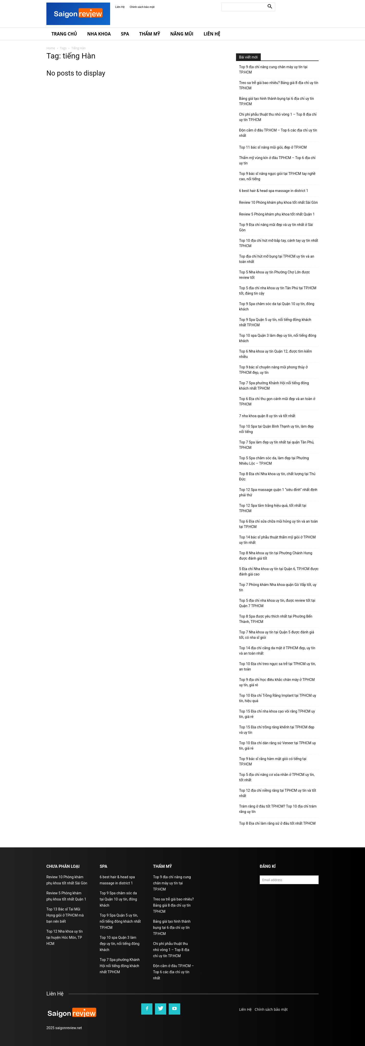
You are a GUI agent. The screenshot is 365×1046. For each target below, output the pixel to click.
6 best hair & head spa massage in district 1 (273, 191)
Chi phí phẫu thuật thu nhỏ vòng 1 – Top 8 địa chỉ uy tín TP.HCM (278, 117)
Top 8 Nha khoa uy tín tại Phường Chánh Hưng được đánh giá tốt (275, 555)
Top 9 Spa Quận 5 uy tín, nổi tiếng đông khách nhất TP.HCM (275, 322)
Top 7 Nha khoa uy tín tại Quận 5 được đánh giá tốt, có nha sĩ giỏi (276, 635)
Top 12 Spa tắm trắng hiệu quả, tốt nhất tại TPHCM (272, 508)
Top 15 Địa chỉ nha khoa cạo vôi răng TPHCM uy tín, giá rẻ (277, 714)
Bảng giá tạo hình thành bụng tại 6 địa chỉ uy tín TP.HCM (276, 101)
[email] (289, 879)
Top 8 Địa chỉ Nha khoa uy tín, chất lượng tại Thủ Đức (277, 476)
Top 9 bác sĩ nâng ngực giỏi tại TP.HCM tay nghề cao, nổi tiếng (277, 176)
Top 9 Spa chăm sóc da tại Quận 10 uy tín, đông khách (276, 306)
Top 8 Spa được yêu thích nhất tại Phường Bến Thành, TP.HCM (275, 619)
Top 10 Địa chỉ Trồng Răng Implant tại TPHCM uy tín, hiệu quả (277, 698)
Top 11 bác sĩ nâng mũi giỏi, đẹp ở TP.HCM (273, 147)
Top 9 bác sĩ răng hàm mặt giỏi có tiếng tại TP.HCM (272, 761)
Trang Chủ (64, 34)
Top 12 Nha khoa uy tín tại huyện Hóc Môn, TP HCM (64, 937)
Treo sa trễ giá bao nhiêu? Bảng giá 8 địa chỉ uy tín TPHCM (278, 85)
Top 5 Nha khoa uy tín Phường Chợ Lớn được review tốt (274, 275)
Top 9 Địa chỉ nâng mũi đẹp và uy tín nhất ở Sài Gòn (276, 227)
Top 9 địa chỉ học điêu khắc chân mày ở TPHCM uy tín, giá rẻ (277, 682)
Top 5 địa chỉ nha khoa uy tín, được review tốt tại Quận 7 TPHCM (277, 603)
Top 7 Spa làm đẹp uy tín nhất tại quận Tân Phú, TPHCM (276, 445)
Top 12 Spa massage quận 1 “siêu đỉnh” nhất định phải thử (278, 492)
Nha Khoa (99, 34)
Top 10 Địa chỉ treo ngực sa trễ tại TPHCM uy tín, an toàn (277, 666)
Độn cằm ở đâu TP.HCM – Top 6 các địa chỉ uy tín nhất (278, 133)
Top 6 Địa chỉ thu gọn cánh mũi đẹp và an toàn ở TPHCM (277, 401)
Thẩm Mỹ (149, 34)
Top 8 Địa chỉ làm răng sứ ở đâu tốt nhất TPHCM (277, 823)
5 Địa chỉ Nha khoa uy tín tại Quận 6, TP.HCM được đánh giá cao (279, 571)
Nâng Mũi (181, 34)
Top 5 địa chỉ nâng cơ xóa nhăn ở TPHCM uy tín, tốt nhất (277, 777)
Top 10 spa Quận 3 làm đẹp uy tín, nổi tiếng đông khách (277, 338)
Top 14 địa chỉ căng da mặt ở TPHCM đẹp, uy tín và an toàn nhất (277, 650)
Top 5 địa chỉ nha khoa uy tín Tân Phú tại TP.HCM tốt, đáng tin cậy (277, 290)
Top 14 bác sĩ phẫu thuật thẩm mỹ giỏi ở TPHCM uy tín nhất (277, 540)
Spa (125, 34)
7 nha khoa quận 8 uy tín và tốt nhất (267, 416)
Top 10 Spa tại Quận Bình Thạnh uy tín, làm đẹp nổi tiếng (276, 429)
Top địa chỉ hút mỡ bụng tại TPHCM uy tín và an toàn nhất (276, 259)
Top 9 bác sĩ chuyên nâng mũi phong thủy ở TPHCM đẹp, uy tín (273, 370)
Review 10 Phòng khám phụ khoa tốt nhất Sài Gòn (278, 202)
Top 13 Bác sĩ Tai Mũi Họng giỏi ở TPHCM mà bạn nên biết (65, 915)
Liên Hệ (120, 7)
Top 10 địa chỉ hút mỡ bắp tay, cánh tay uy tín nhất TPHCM (278, 243)
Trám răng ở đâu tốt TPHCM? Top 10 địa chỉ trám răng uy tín (278, 809)
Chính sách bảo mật (142, 7)
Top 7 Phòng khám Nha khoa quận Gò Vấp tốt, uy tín (277, 587)
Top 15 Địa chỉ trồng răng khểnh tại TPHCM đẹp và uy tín (276, 730)
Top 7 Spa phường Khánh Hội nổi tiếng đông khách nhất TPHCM (274, 385)
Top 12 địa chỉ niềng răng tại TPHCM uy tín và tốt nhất (277, 793)
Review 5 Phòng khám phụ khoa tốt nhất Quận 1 (277, 214)
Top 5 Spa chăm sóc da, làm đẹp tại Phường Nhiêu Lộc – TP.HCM (274, 460)
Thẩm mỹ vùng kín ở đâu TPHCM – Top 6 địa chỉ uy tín (277, 160)
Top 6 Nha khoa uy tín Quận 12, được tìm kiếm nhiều (275, 354)
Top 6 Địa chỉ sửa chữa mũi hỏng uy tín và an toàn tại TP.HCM (278, 524)
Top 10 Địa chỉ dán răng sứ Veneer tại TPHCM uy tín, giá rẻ (277, 745)
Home (50, 48)
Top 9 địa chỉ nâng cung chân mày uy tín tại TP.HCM (273, 69)
